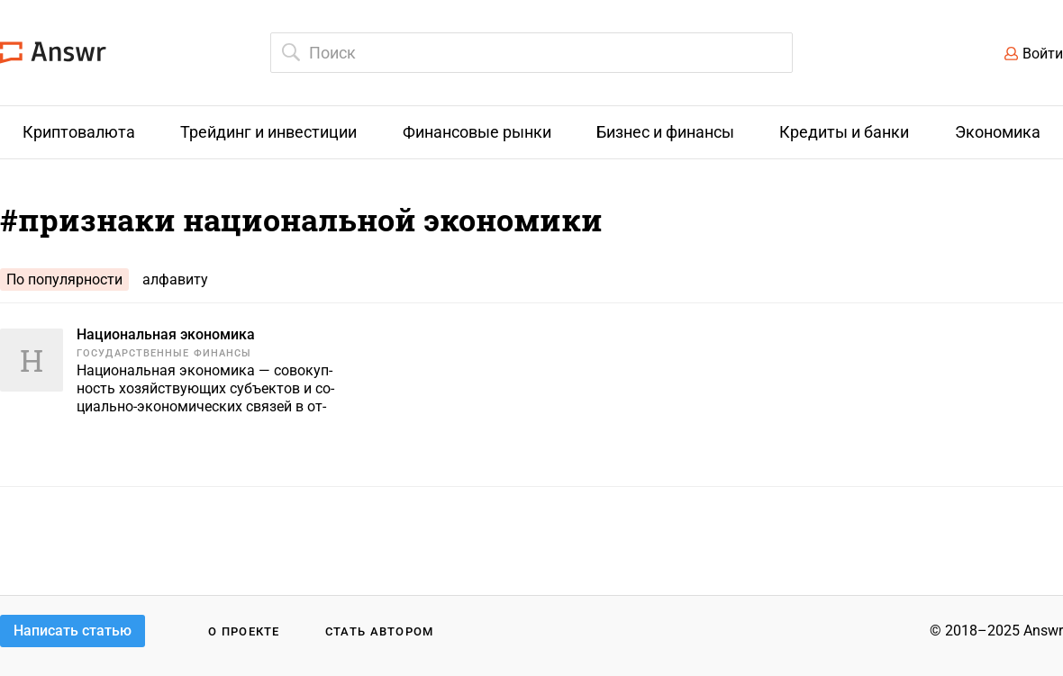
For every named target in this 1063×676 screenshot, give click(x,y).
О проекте (244, 631)
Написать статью (73, 630)
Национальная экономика (166, 334)
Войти (1042, 53)
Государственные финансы (164, 353)
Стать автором (379, 631)
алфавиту (175, 279)
